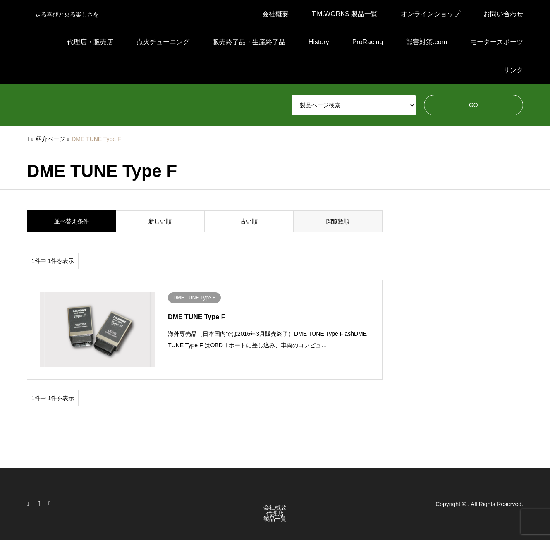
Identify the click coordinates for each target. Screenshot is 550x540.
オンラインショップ (430, 13)
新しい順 (160, 221)
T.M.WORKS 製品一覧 (345, 13)
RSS (51, 504)
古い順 (249, 221)
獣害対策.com (426, 41)
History (318, 41)
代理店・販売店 (90, 41)
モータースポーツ (496, 41)
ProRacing (367, 41)
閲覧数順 (337, 221)
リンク (513, 70)
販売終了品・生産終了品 (249, 41)
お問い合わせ (503, 13)
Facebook (40, 504)
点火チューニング (162, 41)
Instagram (30, 504)
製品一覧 (275, 519)
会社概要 (275, 13)
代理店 (275, 513)
